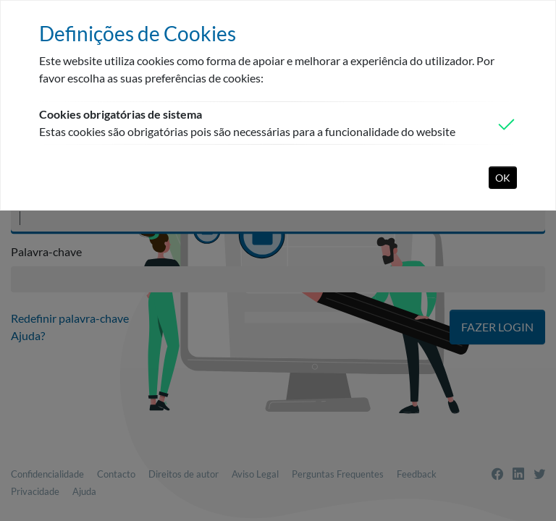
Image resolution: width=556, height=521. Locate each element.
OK (502, 177)
